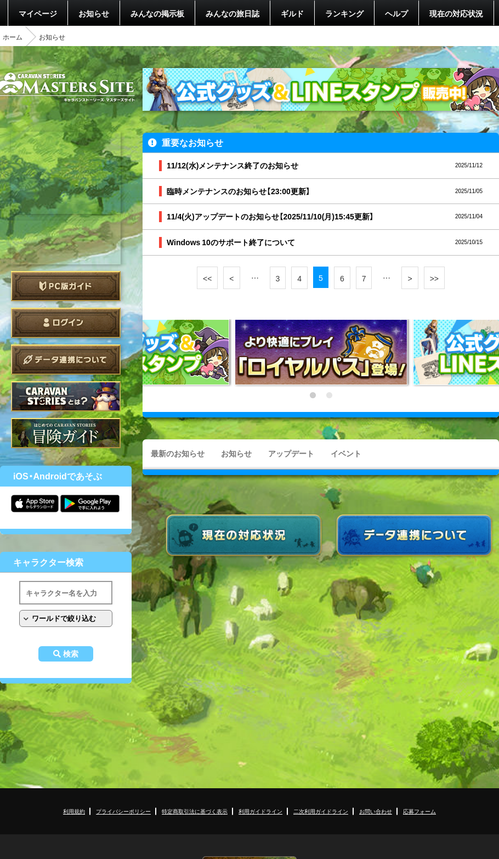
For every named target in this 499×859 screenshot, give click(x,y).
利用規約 (74, 811)
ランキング (344, 13)
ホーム (12, 37)
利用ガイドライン (260, 811)
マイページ (38, 13)
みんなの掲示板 (157, 13)
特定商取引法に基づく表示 (195, 811)
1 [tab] (312, 395)
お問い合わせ (375, 811)
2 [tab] (329, 395)
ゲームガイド (66, 433)
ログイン (66, 323)
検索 (70, 654)
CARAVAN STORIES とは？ (66, 396)
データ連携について (66, 359)
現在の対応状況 (456, 13)
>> (434, 278)
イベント (346, 453)
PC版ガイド (66, 286)
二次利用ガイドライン (320, 811)
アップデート (291, 453)
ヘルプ (396, 13)
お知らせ (93, 13)
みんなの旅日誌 (232, 13)
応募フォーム (419, 811)
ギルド (292, 13)
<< (207, 278)
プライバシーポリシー (123, 811)
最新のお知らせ (178, 453)
